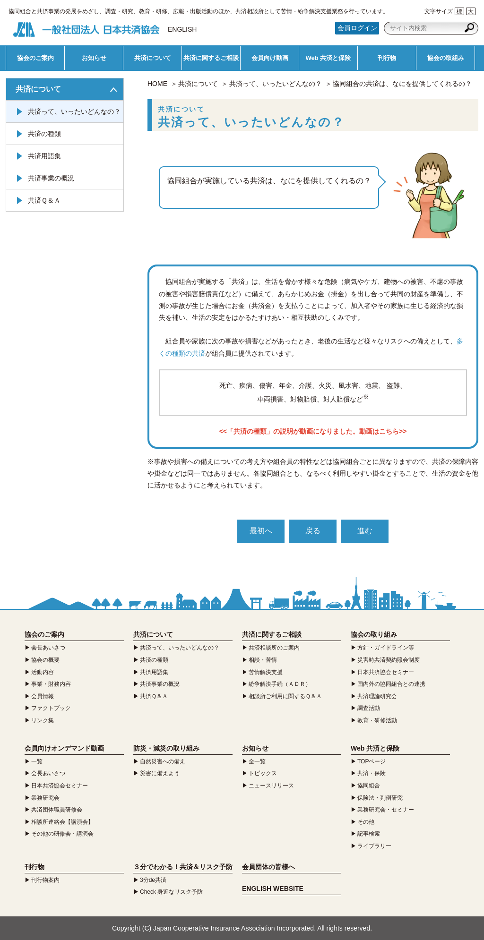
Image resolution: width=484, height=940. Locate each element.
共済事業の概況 (51, 178)
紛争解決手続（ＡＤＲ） (280, 684)
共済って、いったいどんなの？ (275, 83)
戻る (312, 531)
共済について (152, 57)
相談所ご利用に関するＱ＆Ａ (285, 696)
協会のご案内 (35, 57)
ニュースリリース (271, 785)
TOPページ (371, 761)
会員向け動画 (269, 57)
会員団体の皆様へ (268, 867)
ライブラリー (374, 846)
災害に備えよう (160, 773)
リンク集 (42, 720)
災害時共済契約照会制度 (388, 660)
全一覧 (257, 761)
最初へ (261, 531)
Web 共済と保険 (328, 57)
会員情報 (42, 696)
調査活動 (368, 708)
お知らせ (94, 57)
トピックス (263, 773)
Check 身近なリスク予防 (171, 892)
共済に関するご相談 (211, 57)
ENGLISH (182, 29)
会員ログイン (357, 28)
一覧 (37, 761)
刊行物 (387, 57)
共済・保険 (371, 773)
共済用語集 (44, 156)
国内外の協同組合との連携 (391, 684)
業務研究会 (45, 798)
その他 (365, 822)
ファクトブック (51, 708)
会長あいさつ (48, 647)
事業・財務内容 (51, 684)
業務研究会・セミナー (385, 809)
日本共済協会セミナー (385, 672)
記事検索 (368, 833)
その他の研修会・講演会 (62, 833)
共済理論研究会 (377, 696)
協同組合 (368, 785)
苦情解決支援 (266, 672)
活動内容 (42, 672)
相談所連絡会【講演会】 (62, 822)
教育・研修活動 (377, 720)
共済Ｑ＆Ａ (44, 200)
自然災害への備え (162, 761)
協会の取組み (445, 57)
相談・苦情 (263, 660)
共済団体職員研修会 (56, 809)
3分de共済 (153, 880)
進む (364, 531)
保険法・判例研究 (380, 798)
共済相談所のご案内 (274, 647)
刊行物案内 (45, 880)
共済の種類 (44, 133)
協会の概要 (45, 660)
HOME (157, 83)
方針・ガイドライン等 (385, 647)
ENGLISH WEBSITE (272, 888)
